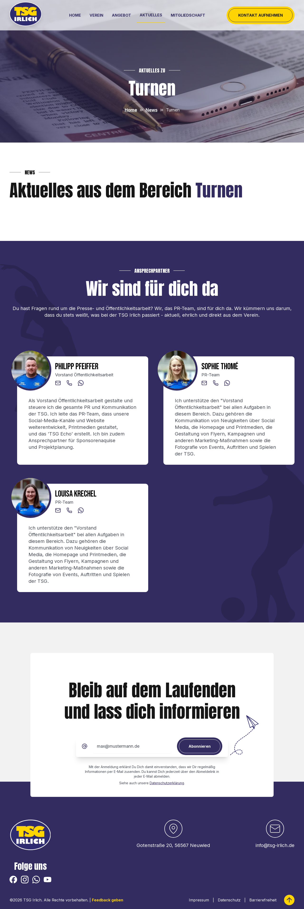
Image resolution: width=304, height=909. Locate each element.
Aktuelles (151, 15)
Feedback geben (107, 900)
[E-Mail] (84, 746)
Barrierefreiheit (262, 900)
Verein (96, 15)
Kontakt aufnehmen (260, 15)
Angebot (121, 15)
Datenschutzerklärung (167, 783)
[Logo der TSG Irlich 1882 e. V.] (27, 15)
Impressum (199, 900)
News (151, 109)
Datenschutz (229, 900)
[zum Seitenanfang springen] (289, 900)
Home (75, 15)
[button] (58, 383)
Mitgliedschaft (188, 15)
